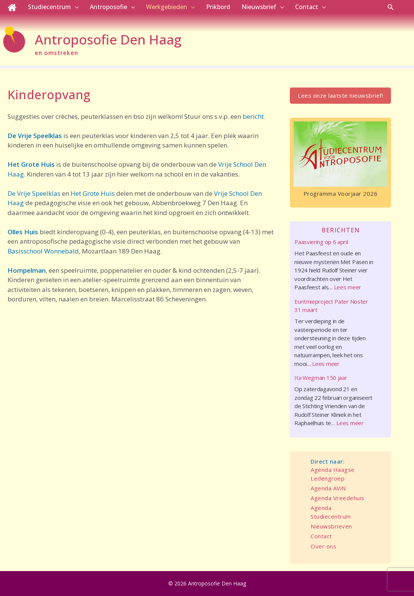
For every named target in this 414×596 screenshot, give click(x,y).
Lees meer (347, 287)
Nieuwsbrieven (331, 526)
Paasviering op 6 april (321, 242)
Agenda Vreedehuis (338, 498)
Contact (321, 536)
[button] (391, 7)
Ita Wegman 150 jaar (320, 377)
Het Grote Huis (31, 164)
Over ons (323, 546)
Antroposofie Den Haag (108, 39)
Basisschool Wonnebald (43, 251)
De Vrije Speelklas (35, 135)
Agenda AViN (328, 488)
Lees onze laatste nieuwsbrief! (340, 95)
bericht (253, 116)
